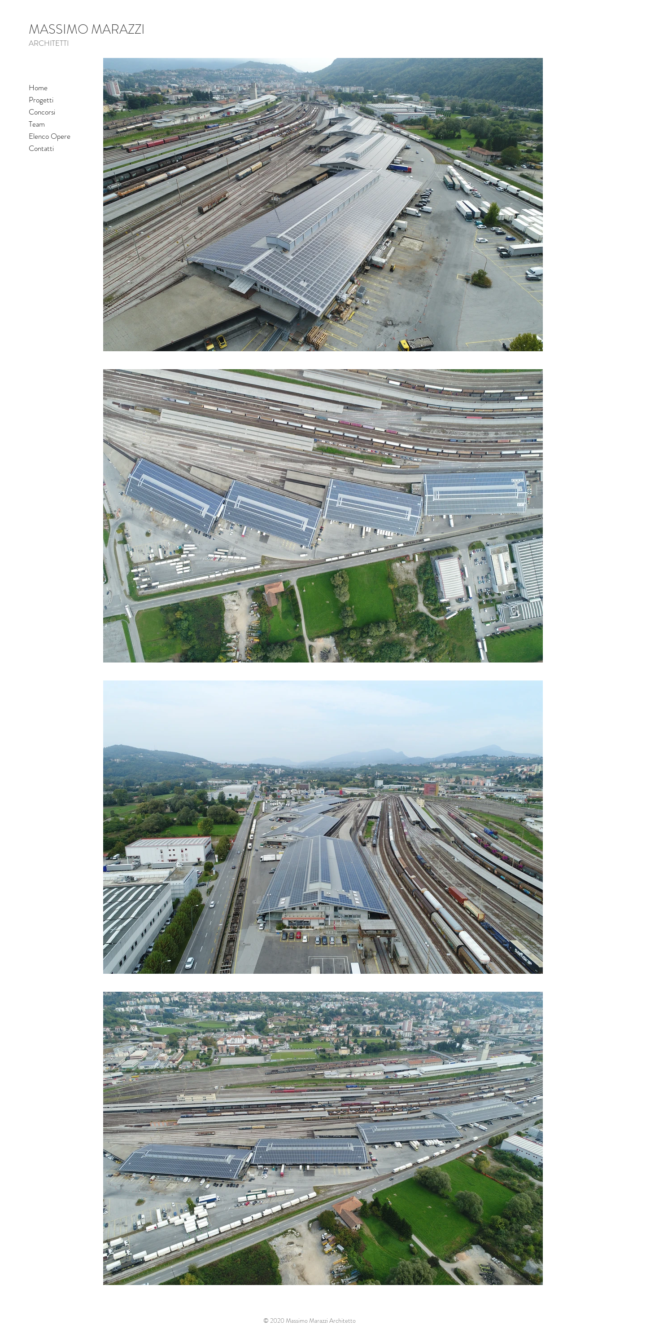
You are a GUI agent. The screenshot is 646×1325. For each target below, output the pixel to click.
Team (37, 124)
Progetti (41, 99)
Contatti (41, 148)
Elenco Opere (49, 136)
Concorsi (42, 111)
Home (38, 87)
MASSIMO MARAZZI (87, 29)
